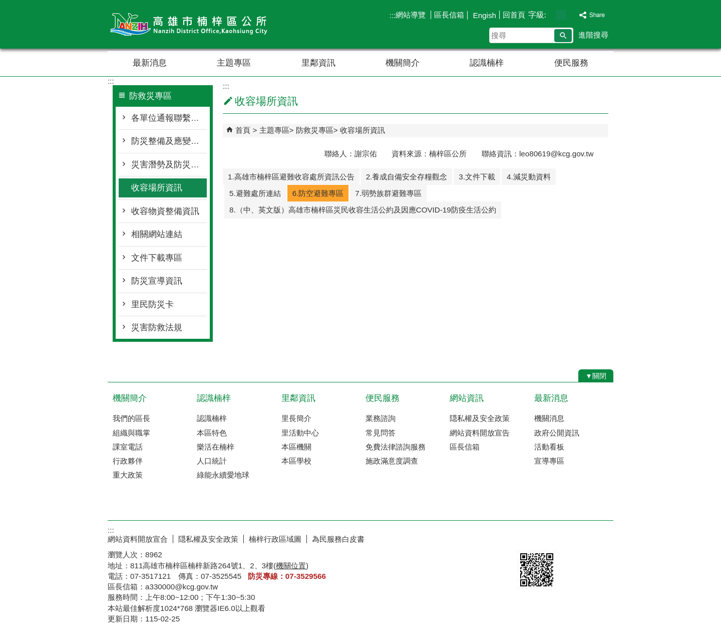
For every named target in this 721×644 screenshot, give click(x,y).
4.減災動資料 (529, 176)
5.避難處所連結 (255, 193)
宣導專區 (549, 461)
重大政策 (128, 475)
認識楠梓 (487, 63)
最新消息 (150, 63)
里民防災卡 (152, 304)
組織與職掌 (131, 432)
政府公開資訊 (556, 432)
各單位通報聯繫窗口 (169, 118)
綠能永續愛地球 (223, 475)
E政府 (527, 537)
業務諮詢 (381, 418)
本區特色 (212, 432)
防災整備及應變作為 (169, 141)
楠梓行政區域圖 (275, 539)
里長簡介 (296, 418)
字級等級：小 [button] (550, 15)
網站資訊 (467, 398)
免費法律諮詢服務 (396, 447)
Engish (483, 15)
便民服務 (571, 63)
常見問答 (381, 432)
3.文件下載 (477, 176)
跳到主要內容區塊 (5, 5)
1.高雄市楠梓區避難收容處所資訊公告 (291, 176)
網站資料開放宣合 (138, 539)
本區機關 (296, 447)
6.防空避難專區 (318, 193)
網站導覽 (412, 15)
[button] (563, 35)
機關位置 (291, 565)
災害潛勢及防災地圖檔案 (169, 164)
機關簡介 (403, 63)
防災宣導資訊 (156, 281)
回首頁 (514, 15)
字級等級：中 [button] (561, 15)
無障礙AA (577, 538)
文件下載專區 (156, 258)
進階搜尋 (593, 35)
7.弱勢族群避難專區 (388, 193)
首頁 (242, 130)
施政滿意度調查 (392, 461)
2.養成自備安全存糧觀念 (407, 176)
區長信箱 (449, 15)
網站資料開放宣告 (480, 432)
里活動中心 (300, 432)
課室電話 (128, 447)
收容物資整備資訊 (165, 211)
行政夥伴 (128, 461)
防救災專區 (314, 130)
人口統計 (212, 461)
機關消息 (549, 418)
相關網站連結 (156, 234)
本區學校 (296, 461)
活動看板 (549, 447)
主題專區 (234, 63)
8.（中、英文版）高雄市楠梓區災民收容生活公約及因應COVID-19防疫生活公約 (362, 209)
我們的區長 (131, 418)
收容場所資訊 (156, 187)
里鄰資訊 (318, 63)
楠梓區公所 (192, 24)
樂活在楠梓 (215, 447)
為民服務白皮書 (338, 539)
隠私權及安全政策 (480, 418)
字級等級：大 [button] (571, 15)
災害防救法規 (156, 327)
